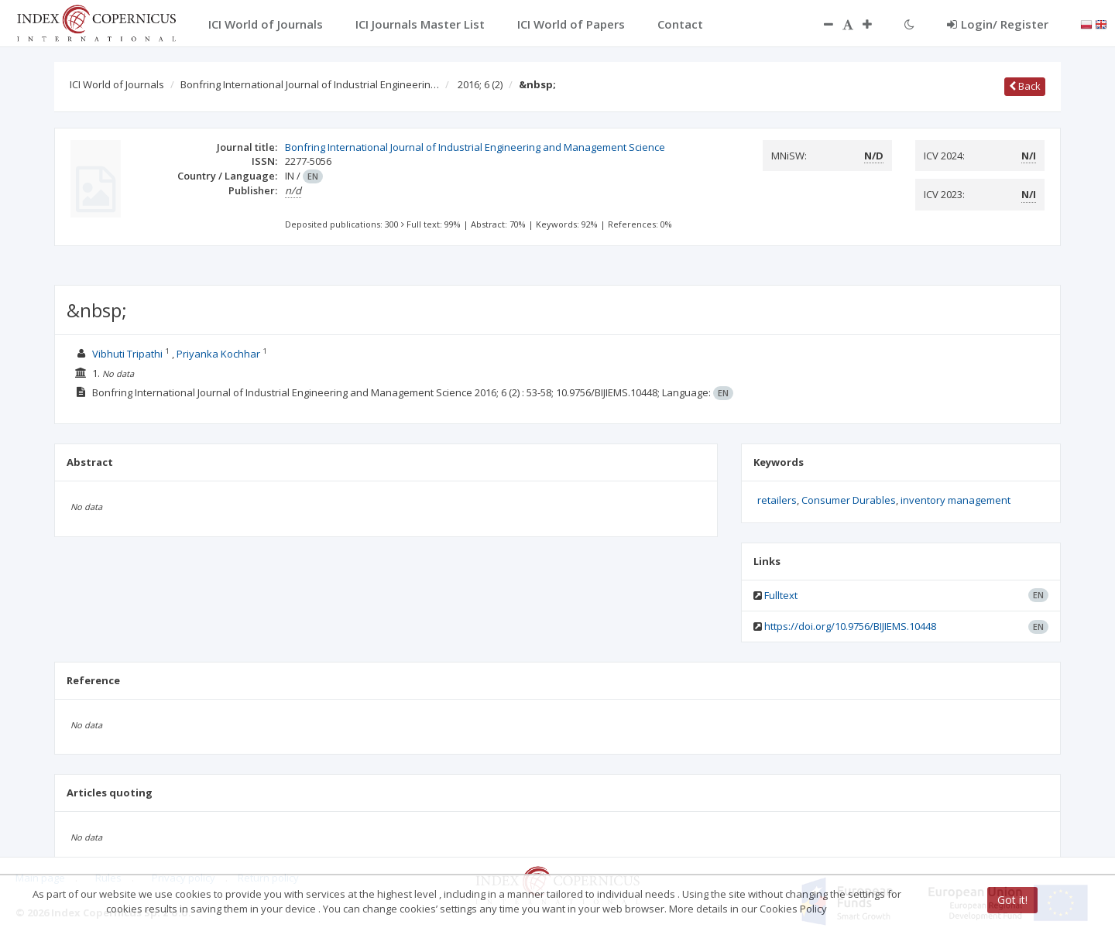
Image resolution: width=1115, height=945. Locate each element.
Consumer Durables (848, 500)
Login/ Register (997, 24)
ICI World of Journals (117, 84)
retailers (777, 500)
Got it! (1012, 899)
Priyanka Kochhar (219, 354)
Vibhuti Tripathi (128, 354)
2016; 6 (480, 84)
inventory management (955, 500)
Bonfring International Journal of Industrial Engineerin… (309, 84)
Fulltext (781, 595)
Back (1025, 86)
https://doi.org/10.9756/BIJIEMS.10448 (850, 626)
